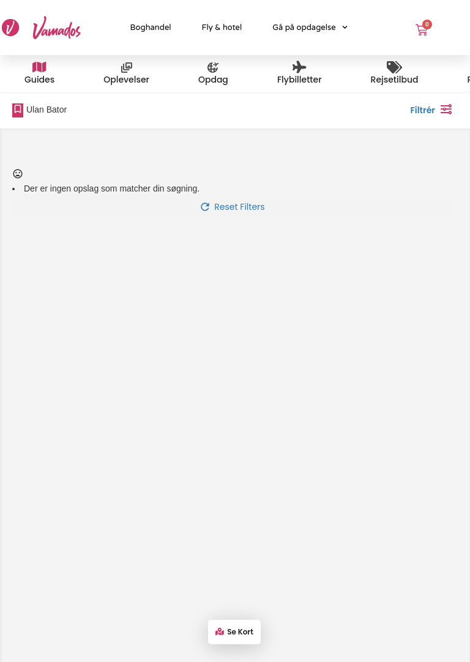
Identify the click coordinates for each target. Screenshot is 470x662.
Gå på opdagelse (310, 27)
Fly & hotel (222, 27)
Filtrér (434, 109)
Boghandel (150, 27)
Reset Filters (231, 207)
